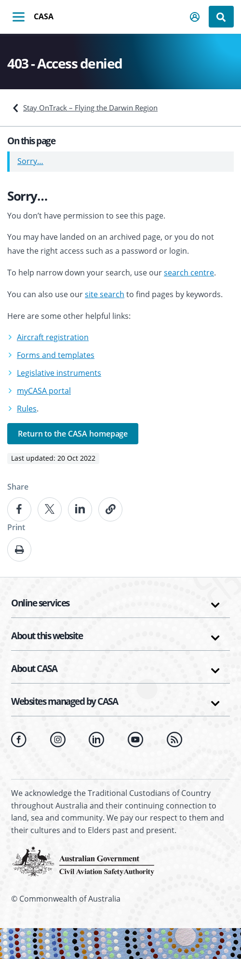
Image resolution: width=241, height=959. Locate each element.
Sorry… (30, 161)
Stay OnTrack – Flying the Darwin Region (90, 107)
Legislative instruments (59, 373)
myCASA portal (44, 390)
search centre (189, 272)
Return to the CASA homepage (73, 433)
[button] (195, 17)
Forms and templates (55, 355)
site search (104, 294)
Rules (27, 408)
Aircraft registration (53, 337)
